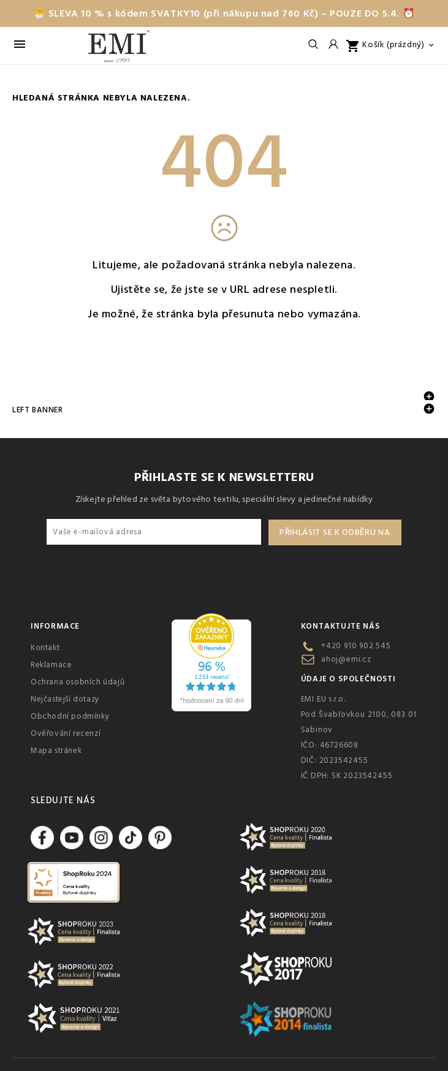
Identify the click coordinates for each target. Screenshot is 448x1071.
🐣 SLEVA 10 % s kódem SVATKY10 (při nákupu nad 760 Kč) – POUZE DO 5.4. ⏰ (224, 13)
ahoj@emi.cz (346, 659)
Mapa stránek (56, 750)
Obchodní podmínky (70, 716)
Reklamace (51, 664)
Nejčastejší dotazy (65, 699)
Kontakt (45, 647)
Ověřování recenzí (66, 733)
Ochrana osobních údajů (77, 681)
